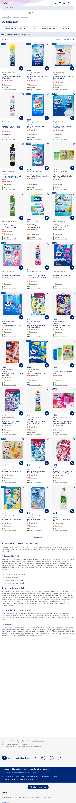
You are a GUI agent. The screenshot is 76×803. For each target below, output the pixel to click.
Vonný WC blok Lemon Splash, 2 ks (12, 520)
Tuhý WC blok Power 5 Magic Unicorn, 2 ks (62, 326)
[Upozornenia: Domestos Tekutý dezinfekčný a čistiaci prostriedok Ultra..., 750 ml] (6, 135)
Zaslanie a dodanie (34, 798)
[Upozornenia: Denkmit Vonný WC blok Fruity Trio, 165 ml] (32, 135)
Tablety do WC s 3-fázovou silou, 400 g (37, 77)
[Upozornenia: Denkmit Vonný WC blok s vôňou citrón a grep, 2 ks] (6, 478)
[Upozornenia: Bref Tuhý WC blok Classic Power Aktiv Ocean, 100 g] (32, 478)
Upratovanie (24, 17)
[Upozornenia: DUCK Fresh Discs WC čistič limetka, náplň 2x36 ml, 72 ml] (57, 184)
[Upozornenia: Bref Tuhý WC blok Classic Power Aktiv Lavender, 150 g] (6, 430)
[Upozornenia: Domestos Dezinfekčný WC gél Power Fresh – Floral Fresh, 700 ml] (32, 284)
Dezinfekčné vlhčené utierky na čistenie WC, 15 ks (63, 77)
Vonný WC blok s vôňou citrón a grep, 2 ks (12, 472)
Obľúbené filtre (9, 28)
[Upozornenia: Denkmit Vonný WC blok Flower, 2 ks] (57, 284)
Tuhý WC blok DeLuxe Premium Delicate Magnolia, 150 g (63, 472)
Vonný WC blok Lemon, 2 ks (36, 373)
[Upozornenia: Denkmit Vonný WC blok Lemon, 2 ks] (32, 380)
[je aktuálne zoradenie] (67, 39)
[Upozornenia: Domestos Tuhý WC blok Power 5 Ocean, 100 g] (32, 526)
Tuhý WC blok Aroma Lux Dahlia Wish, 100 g (12, 374)
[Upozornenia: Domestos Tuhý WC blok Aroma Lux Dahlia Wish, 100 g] (6, 380)
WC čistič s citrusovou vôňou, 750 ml (62, 520)
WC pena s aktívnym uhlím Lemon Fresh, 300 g (36, 226)
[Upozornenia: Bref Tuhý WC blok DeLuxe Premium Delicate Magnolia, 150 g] (57, 478)
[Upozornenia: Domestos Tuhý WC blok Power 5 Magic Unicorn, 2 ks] (57, 332)
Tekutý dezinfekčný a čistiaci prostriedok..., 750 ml (11, 226)
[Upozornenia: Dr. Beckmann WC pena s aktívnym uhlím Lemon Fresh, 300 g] (33, 234)
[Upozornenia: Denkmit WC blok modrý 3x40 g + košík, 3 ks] (6, 332)
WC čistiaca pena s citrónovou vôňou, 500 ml (11, 77)
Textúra (64, 28)
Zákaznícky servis (20, 798)
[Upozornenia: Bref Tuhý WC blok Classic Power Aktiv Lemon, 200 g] (32, 332)
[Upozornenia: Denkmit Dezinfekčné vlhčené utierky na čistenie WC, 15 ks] (57, 85)
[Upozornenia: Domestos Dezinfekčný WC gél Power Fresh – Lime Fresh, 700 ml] (32, 430)
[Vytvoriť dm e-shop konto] (38, 787)
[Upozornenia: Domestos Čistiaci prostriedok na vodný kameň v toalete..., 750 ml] (6, 184)
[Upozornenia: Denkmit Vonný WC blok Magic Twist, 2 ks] (6, 284)
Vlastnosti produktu (48, 28)
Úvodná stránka (6, 17)
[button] (73, 2)
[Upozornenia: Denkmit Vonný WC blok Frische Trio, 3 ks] (32, 184)
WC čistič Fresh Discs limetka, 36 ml (62, 372)
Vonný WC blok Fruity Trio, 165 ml (36, 127)
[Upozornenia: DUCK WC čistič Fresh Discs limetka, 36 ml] (57, 380)
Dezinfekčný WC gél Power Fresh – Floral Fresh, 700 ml (36, 276)
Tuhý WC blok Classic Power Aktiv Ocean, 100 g (36, 472)
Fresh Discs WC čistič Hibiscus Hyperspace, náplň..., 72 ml (63, 422)
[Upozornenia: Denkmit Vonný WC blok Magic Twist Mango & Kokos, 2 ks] (57, 234)
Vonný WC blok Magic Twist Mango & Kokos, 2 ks (62, 226)
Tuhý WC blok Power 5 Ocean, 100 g (37, 520)
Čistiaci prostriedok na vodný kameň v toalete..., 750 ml (11, 177)
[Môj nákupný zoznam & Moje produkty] (60, 2)
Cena (33, 28)
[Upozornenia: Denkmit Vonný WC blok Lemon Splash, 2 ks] (6, 526)
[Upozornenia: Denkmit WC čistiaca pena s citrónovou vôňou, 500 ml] (6, 85)
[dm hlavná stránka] (5, 2)
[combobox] (38, 8)
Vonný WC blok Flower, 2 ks (62, 276)
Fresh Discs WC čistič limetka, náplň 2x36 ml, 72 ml (62, 177)
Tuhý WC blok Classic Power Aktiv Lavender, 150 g (11, 422)
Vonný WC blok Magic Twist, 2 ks (12, 276)
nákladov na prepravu (38, 741)
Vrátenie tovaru (47, 798)
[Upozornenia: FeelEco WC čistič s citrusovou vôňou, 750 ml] (57, 526)
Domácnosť (16, 17)
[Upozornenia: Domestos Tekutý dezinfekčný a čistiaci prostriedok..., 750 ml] (7, 234)
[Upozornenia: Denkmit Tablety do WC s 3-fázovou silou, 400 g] (32, 85)
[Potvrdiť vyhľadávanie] (71, 8)
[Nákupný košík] (68, 2)
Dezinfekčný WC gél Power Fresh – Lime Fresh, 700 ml (36, 422)
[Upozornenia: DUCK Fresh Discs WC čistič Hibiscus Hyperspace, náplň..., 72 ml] (57, 430)
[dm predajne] (55, 2)
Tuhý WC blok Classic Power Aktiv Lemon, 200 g (36, 326)
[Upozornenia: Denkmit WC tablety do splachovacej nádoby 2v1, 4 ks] (57, 135)
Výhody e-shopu (7, 798)
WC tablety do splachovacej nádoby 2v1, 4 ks (62, 127)
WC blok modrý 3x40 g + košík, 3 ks (12, 326)
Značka (22, 28)
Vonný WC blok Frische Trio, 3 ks (38, 176)
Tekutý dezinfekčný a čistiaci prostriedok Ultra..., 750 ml (11, 127)
